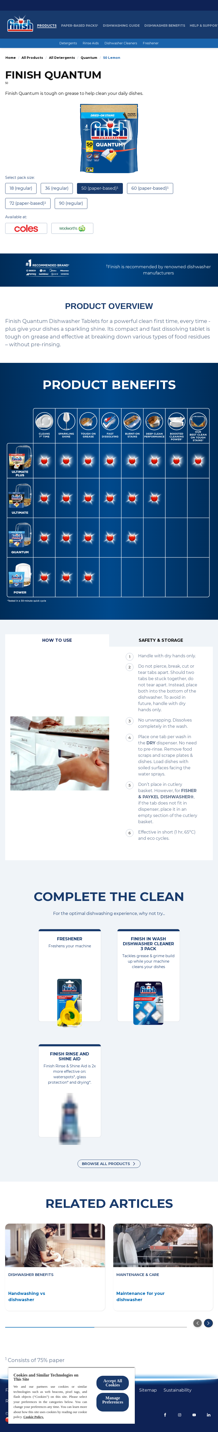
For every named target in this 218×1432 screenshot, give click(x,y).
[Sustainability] (177, 1390)
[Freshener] (151, 43)
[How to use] (57, 640)
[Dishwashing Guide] (121, 25)
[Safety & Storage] (161, 640)
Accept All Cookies (112, 1383)
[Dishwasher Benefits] (164, 25)
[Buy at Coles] (26, 228)
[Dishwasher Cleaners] (120, 43)
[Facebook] (165, 1415)
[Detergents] (68, 43)
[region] (71, 1395)
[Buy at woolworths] (72, 228)
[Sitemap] (148, 1390)
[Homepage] (19, 25)
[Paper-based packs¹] (80, 25)
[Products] (47, 25)
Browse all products (106, 1163)
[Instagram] (179, 1415)
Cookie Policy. (33, 1417)
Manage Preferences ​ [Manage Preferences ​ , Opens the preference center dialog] (112, 1400)
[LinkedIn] (209, 1415)
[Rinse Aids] (90, 43)
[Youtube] (194, 1415)
